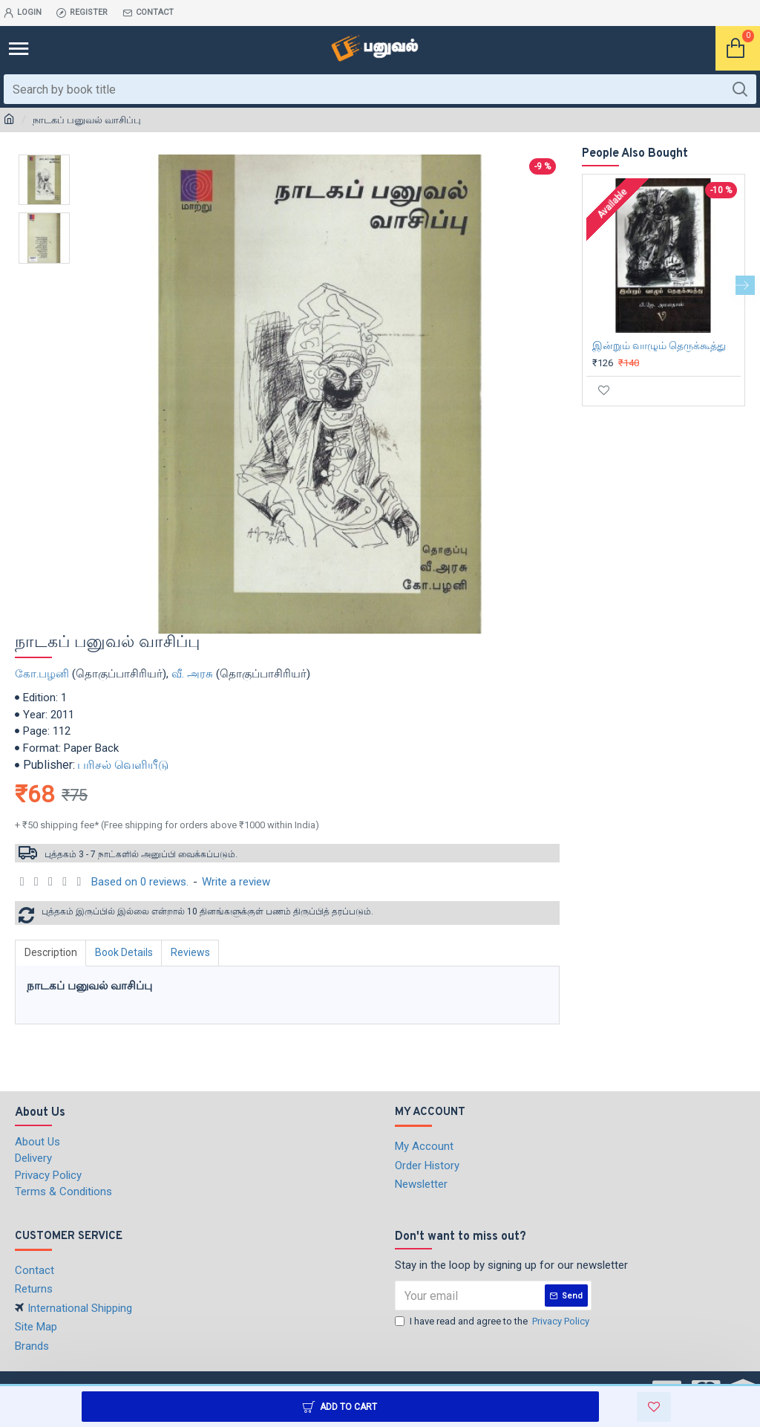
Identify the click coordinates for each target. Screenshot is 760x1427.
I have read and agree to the (493, 1321)
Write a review (236, 881)
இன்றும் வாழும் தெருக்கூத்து (659, 345)
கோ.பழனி (42, 673)
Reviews (192, 952)
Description (50, 952)
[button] (745, 285)
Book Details (125, 952)
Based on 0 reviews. (140, 881)
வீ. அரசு (192, 673)
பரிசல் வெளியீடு (122, 765)
